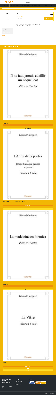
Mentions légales (18, 384)
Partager (3, 35)
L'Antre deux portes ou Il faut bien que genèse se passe (14, 201)
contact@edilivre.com (8, 387)
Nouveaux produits (19, 381)
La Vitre (4, 362)
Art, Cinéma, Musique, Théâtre (21, 18)
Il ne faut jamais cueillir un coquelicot (10, 120)
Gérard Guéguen (19, 16)
